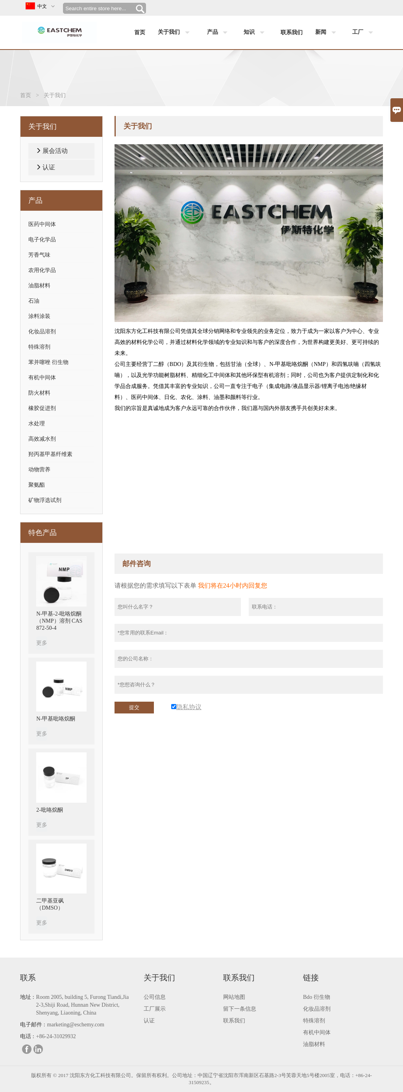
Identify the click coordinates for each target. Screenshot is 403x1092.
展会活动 (55, 150)
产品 (219, 32)
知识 (256, 32)
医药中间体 (42, 224)
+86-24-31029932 (56, 1036)
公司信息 (155, 997)
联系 (28, 977)
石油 (33, 301)
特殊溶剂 (39, 347)
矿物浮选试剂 (44, 500)
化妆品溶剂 (42, 332)
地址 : (27, 997)
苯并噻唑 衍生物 (48, 362)
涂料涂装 (39, 316)
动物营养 (39, 469)
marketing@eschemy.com (75, 1025)
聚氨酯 (36, 485)
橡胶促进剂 (42, 408)
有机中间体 (42, 378)
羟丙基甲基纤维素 (50, 454)
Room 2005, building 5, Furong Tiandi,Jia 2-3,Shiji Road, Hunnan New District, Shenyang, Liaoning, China (82, 1005)
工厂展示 (155, 1009)
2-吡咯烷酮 (49, 810)
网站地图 (234, 997)
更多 (41, 643)
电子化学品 (42, 240)
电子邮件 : (32, 1025)
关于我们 (175, 32)
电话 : (27, 1036)
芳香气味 (39, 255)
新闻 (327, 32)
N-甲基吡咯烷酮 (55, 719)
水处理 (36, 424)
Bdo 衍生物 (316, 997)
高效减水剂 (42, 439)
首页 (139, 32)
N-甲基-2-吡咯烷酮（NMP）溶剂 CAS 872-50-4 (59, 621)
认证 (49, 167)
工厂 (364, 32)
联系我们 (292, 32)
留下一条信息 (239, 1009)
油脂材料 (39, 286)
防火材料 (39, 393)
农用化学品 (42, 270)
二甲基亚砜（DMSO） (50, 904)
